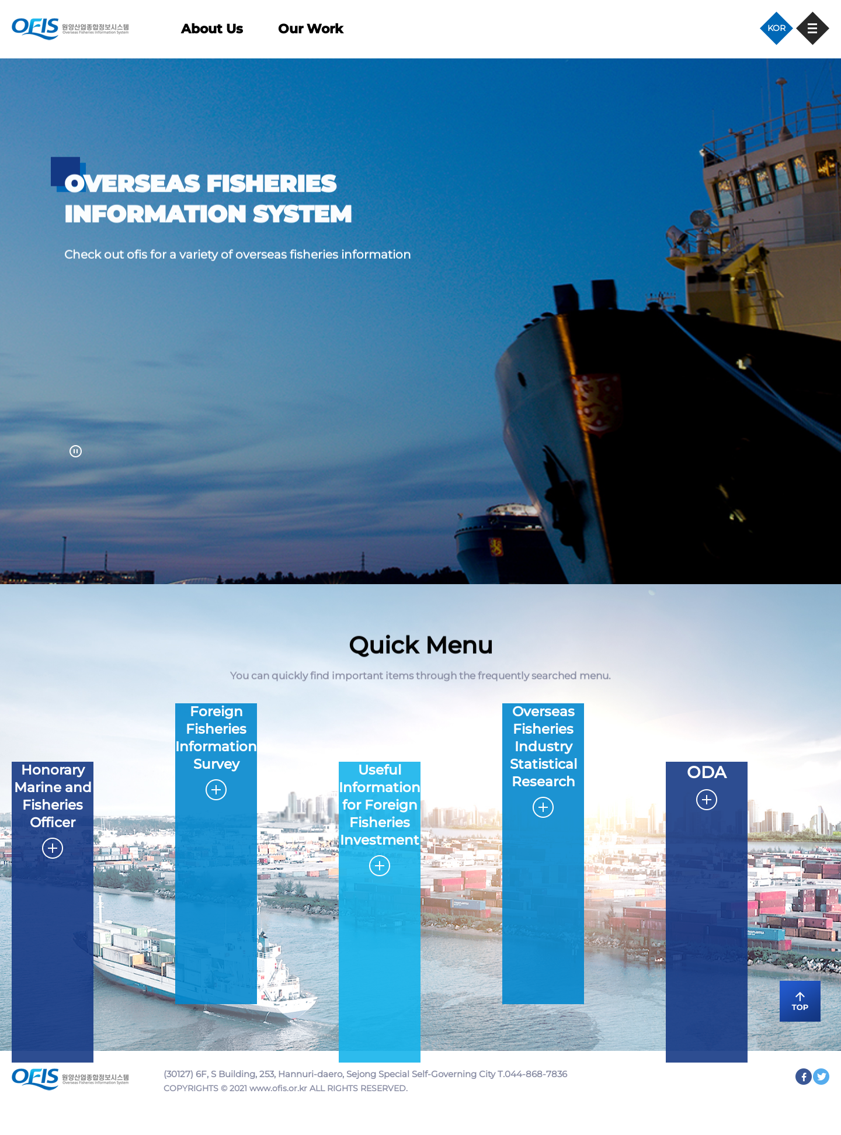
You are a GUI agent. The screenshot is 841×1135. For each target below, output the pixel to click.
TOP (800, 1001)
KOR (776, 28)
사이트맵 (812, 28)
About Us (212, 29)
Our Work (310, 29)
